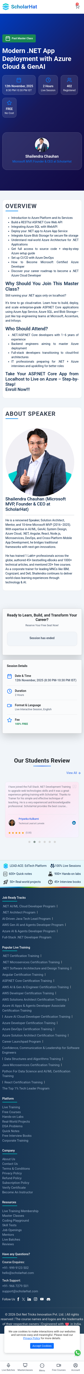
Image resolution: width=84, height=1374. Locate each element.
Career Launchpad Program (21, 1041)
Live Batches (11, 1239)
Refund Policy (12, 1178)
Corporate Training (15, 1140)
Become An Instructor (17, 1192)
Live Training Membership (20, 1211)
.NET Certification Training (20, 956)
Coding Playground (15, 1220)
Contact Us (10, 1164)
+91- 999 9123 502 (15, 1268)
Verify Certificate (14, 1187)
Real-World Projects (16, 1121)
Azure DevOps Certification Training (27, 1029)
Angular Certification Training (22, 975)
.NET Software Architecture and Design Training (35, 968)
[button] (29, 842)
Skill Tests (9, 1225)
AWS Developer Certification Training (28, 993)
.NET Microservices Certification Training (31, 962)
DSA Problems (12, 1126)
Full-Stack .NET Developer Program (26, 937)
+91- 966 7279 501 (15, 1286)
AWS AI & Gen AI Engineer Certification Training (35, 987)
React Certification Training (23, 1082)
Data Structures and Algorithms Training (32, 1059)
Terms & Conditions (16, 1168)
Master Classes (13, 1216)
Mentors (8, 1235)
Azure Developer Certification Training (28, 1023)
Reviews (8, 1244)
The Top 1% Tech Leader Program (26, 1088)
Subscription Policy (15, 1183)
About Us (8, 1159)
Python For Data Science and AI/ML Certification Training (36, 1073)
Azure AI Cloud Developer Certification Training (37, 1017)
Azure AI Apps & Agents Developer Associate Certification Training (33, 1008)
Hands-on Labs (12, 1117)
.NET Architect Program (19, 912)
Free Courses (11, 1112)
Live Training (11, 1107)
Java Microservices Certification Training (31, 1065)
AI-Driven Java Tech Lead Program (26, 919)
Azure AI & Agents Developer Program (28, 931)
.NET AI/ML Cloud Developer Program (28, 906)
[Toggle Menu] (42, 1365)
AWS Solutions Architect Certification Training (34, 999)
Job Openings (12, 1230)
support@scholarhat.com (20, 1291)
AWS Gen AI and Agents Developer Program (33, 925)
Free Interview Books (17, 1136)
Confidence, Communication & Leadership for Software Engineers (41, 1050)
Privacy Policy (12, 1173)
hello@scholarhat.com (18, 1273)
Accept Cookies (41, 1345)
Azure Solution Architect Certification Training (34, 1035)
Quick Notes (10, 1131)
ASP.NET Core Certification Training (27, 981)
